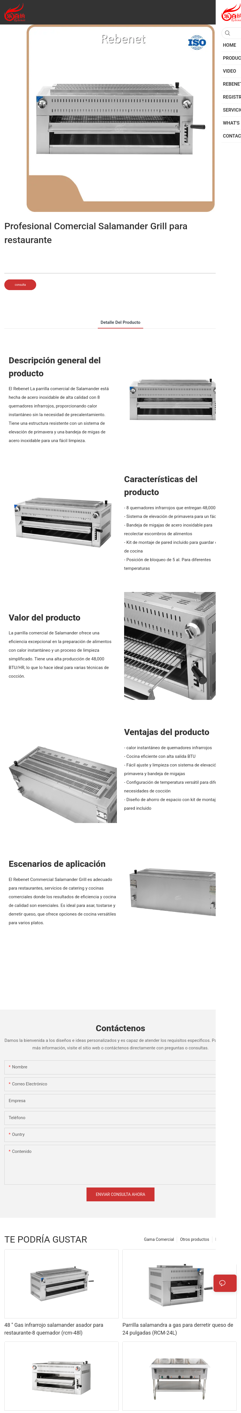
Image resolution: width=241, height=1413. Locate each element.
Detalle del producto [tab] (121, 322)
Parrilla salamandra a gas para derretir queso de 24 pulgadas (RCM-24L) (177, 1329)
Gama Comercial (159, 1239)
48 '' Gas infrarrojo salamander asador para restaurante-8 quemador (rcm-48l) (53, 1329)
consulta (20, 284)
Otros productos (194, 1239)
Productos (224, 1239)
